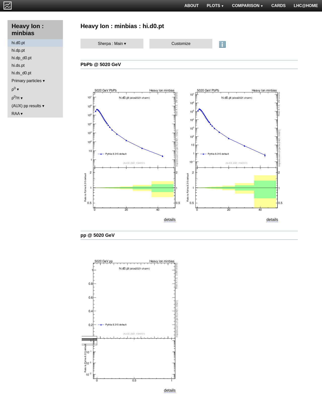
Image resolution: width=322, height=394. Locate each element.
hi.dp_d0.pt (21, 58)
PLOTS (215, 6)
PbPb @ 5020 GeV (100, 64)
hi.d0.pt (18, 43)
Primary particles (27, 81)
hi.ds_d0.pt (21, 73)
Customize (181, 43)
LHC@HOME (306, 6)
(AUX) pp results (26, 106)
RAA (16, 113)
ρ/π (16, 97)
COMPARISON (247, 6)
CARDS (278, 6)
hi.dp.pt (18, 50)
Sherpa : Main (110, 43)
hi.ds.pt (18, 65)
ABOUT (191, 6)
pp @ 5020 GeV (97, 235)
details (170, 219)
